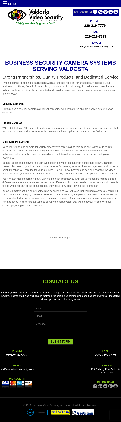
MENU (12, 4)
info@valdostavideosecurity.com (96, 46)
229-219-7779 (95, 26)
